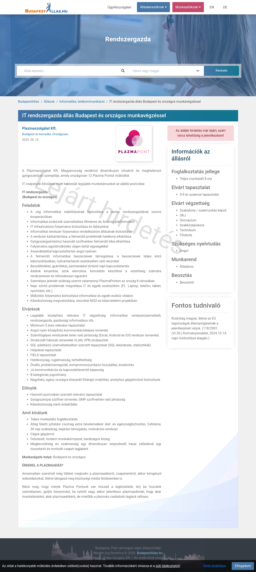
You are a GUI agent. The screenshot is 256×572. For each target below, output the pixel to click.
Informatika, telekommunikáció (82, 101)
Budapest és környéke (36, 134)
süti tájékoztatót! (168, 566)
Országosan (60, 134)
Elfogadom (243, 566)
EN (212, 7)
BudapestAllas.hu (150, 553)
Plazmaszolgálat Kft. (39, 128)
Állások (49, 101)
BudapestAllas (28, 101)
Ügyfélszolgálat (121, 7)
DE (225, 7)
